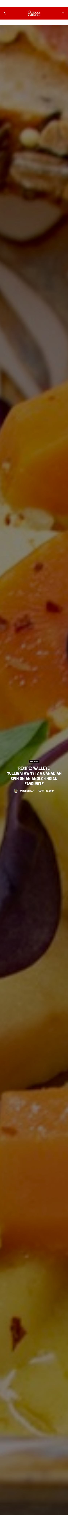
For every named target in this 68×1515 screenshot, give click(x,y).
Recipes (34, 761)
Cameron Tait (27, 791)
